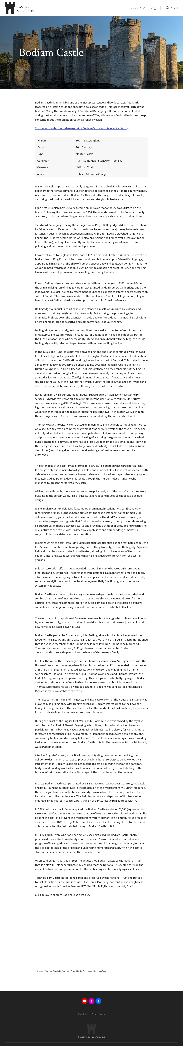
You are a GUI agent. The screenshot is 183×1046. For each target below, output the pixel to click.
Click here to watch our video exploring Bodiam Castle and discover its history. (81, 128)
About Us (82, 1014)
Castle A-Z (138, 8)
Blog (153, 8)
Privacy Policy (98, 1014)
